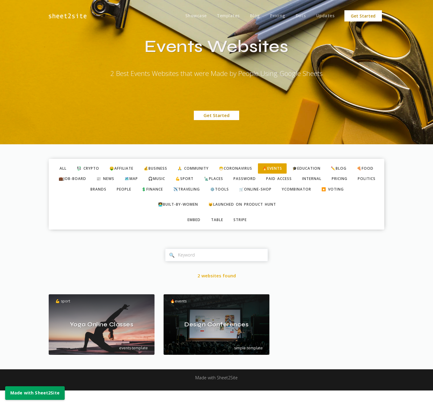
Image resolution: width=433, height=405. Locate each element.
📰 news (140, 179)
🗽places (256, 179)
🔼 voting (217, 201)
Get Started (363, 16)
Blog (252, 16)
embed (192, 233)
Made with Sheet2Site (216, 392)
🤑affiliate (129, 168)
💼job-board (105, 179)
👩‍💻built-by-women (175, 217)
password (289, 179)
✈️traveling (231, 191)
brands (136, 191)
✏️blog (362, 168)
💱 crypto (92, 168)
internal (360, 179)
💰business (165, 168)
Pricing (276, 16)
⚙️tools (267, 191)
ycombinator (349, 191)
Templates (225, 16)
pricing (77, 191)
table (217, 233)
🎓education (328, 168)
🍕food (71, 179)
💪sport (225, 179)
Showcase (192, 16)
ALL (66, 168)
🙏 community (206, 168)
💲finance (194, 191)
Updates (325, 16)
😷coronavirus (252, 168)
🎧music (195, 179)
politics (107, 191)
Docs (300, 16)
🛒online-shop (305, 191)
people (164, 191)
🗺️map (168, 179)
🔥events (291, 168)
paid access (325, 179)
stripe (242, 233)
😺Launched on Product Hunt (244, 217)
